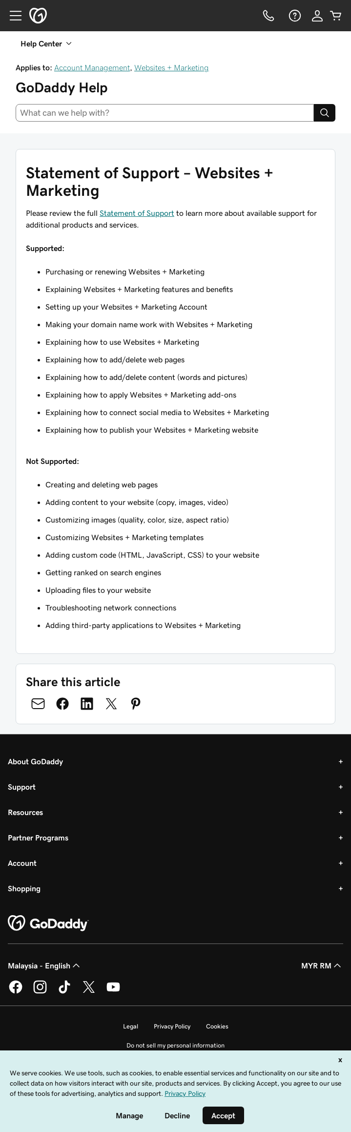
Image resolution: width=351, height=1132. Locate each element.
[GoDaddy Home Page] (48, 923)
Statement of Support (137, 213)
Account (22, 863)
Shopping (24, 888)
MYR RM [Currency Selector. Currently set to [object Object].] (322, 965)
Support (22, 787)
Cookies (217, 1026)
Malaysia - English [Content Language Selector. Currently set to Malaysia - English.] (45, 965)
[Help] (294, 15)
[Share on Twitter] (111, 703)
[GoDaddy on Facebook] (15, 992)
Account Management (92, 67)
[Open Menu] (12, 16)
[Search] (324, 113)
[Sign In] (317, 15)
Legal (130, 1026)
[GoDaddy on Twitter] (89, 992)
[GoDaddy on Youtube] (113, 992)
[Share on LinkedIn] (87, 703)
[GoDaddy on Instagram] (40, 992)
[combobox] (165, 112)
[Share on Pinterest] (136, 703)
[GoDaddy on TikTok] (64, 992)
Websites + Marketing (171, 67)
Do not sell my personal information (175, 1045)
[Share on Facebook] (62, 703)
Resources (25, 812)
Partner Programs (38, 837)
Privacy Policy (172, 1026)
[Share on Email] (38, 703)
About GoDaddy (35, 761)
